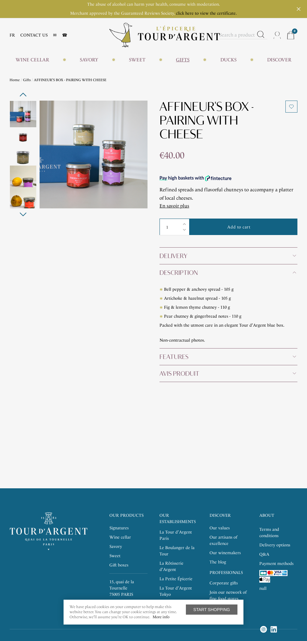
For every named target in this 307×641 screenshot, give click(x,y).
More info (161, 617)
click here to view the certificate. (206, 13)
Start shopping (211, 609)
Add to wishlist (291, 107)
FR (12, 35)
